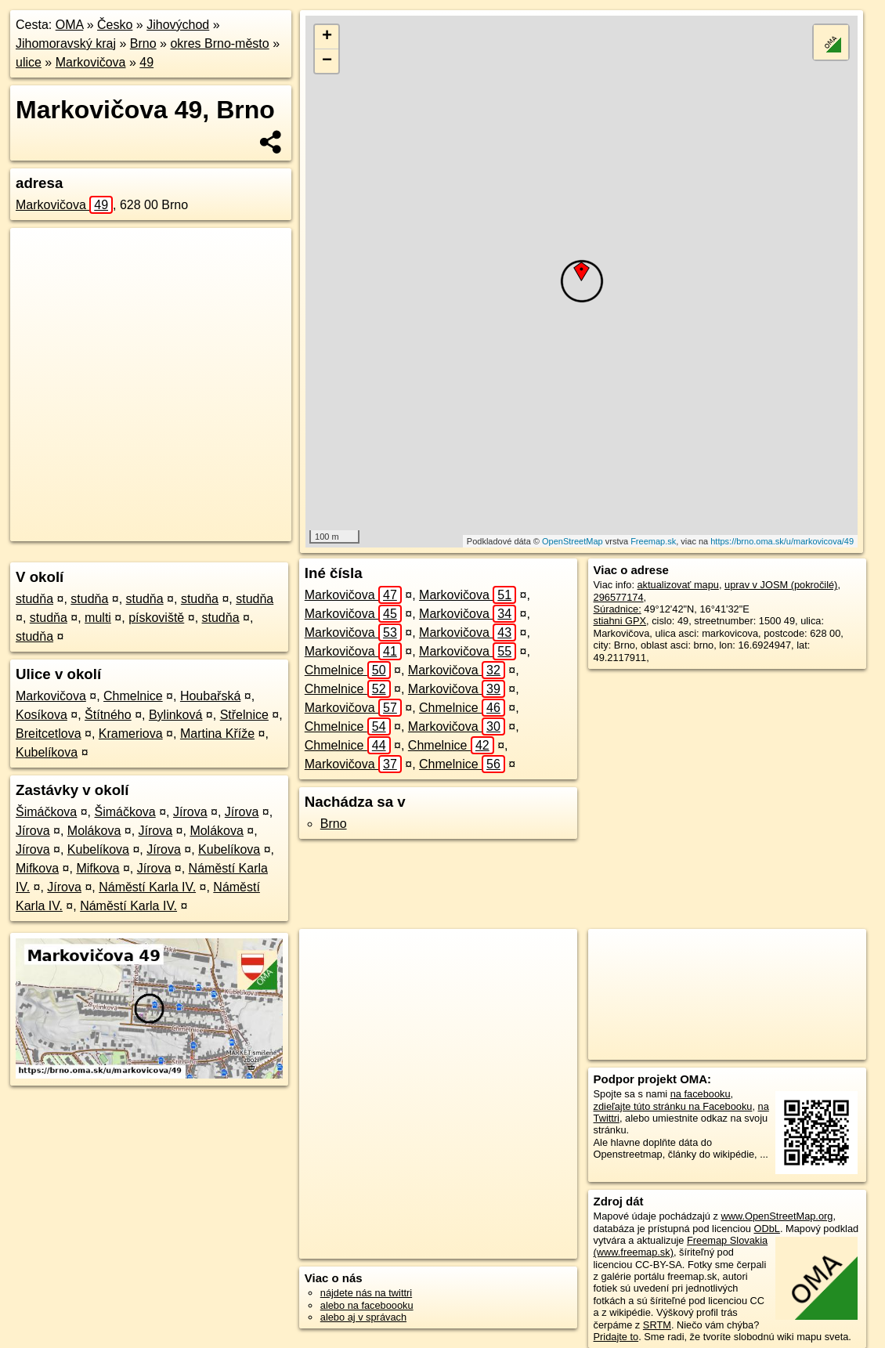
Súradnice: (617, 609)
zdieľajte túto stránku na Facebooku (673, 1106)
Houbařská (210, 696)
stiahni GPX (620, 621)
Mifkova (37, 868)
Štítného (108, 714)
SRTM (657, 1325)
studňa (34, 598)
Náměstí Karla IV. (147, 887)
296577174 (619, 597)
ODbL (766, 1228)
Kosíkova (41, 714)
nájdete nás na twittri (366, 1293)
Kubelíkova (47, 752)
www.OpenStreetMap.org (777, 1216)
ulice (29, 62)
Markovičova (91, 62)
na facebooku (700, 1094)
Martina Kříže (217, 733)
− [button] (327, 61)
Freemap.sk (653, 541)
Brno (143, 43)
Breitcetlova (48, 733)
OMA (70, 24)
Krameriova (131, 733)
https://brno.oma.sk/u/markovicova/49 (782, 541)
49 (146, 62)
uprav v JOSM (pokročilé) (780, 585)
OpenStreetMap (572, 541)
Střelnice (244, 714)
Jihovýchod (177, 24)
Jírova (190, 812)
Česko (114, 24)
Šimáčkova (46, 812)
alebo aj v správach (363, 1317)
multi (98, 617)
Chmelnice (133, 696)
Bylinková (175, 714)
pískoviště (156, 617)
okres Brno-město (219, 43)
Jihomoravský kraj (66, 43)
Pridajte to (616, 1337)
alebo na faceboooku (367, 1305)
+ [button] (327, 37)
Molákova (94, 830)
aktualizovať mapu (678, 585)
